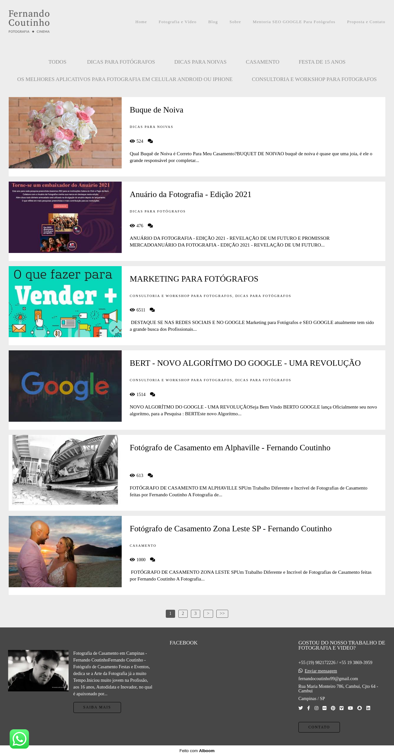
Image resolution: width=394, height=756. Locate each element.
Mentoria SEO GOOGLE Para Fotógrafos (294, 21)
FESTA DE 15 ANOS (322, 62)
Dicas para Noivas (200, 62)
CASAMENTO (262, 62)
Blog (213, 21)
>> (222, 613)
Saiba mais (97, 707)
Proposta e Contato (366, 21)
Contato (319, 727)
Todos (58, 62)
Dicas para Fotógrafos (121, 62)
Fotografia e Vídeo (178, 21)
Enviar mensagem (321, 671)
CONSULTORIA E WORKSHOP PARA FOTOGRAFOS (314, 79)
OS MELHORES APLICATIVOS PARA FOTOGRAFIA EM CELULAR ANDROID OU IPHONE (125, 79)
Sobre (235, 21)
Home (141, 21)
